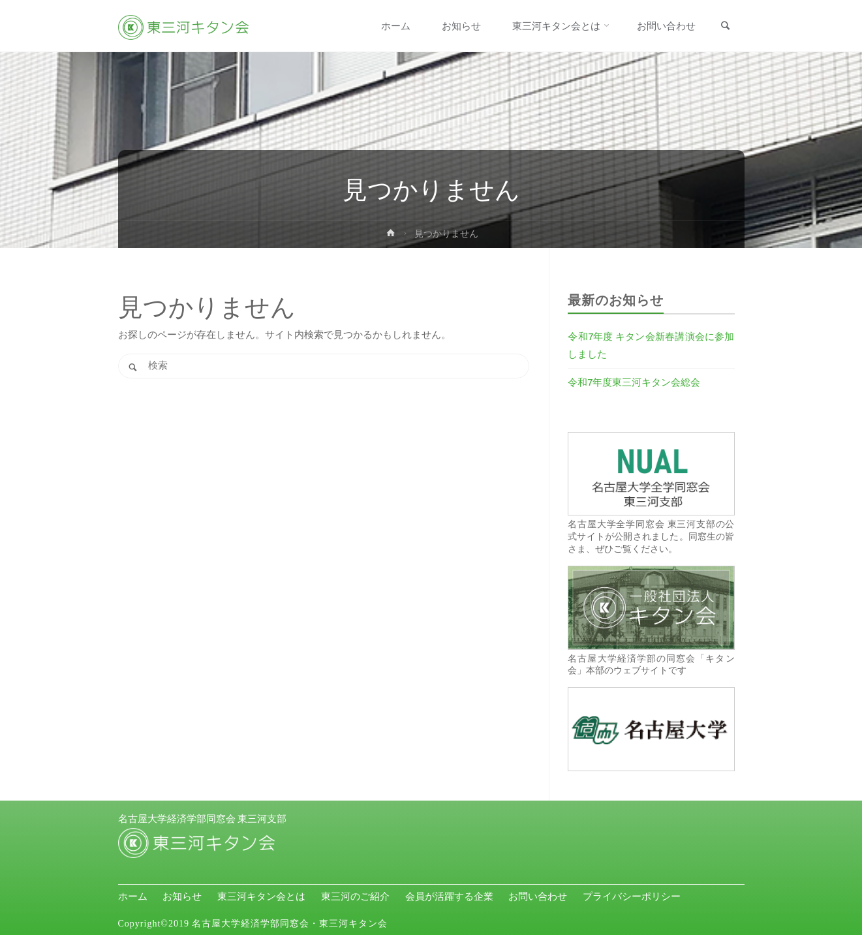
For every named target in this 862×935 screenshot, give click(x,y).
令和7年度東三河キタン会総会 (634, 382)
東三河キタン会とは (261, 896)
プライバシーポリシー (632, 896)
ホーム (132, 896)
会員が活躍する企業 (449, 896)
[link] (725, 27)
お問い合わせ (537, 896)
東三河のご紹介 (355, 896)
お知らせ (182, 896)
